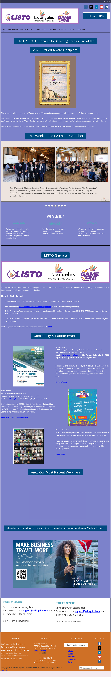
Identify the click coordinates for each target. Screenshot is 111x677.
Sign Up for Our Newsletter (76, 645)
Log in (108, 1)
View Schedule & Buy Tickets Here (14, 417)
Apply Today (60, 454)
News (70, 662)
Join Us (70, 651)
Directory (71, 656)
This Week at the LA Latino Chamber (55, 136)
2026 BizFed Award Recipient (55, 50)
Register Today (61, 382)
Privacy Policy (5, 670)
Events (70, 654)
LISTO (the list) (55, 255)
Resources (72, 659)
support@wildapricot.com (35, 610)
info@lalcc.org (40, 650)
